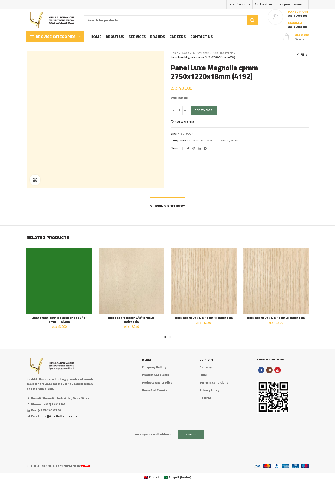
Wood (185, 53)
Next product (306, 55)
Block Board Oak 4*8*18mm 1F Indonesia (203, 318)
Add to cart (204, 110)
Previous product (298, 55)
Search (252, 20)
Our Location (263, 4)
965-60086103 (297, 15)
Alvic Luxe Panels (223, 53)
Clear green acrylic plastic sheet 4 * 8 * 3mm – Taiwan (59, 319)
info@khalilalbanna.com (59, 416)
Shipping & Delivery (167, 206)
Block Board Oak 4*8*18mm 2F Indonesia (275, 318)
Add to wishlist (184, 121)
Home (174, 53)
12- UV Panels (200, 53)
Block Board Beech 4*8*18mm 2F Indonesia (131, 319)
